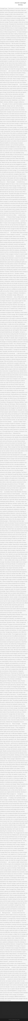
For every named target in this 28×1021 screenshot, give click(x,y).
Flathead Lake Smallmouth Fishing (14, 1013)
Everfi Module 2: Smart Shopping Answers (12, 1006)
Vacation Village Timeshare (8, 1011)
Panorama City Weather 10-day (14, 1010)
